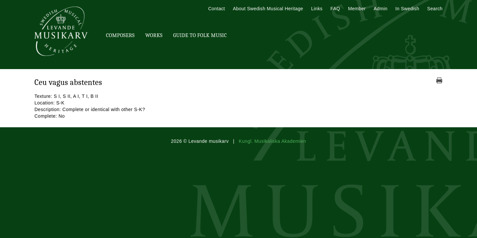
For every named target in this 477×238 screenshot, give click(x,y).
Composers (120, 35)
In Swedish (407, 8)
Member (357, 8)
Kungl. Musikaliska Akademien (272, 141)
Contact (216, 8)
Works (153, 35)
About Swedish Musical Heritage (268, 8)
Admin (380, 8)
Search (435, 8)
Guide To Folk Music (200, 35)
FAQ (335, 8)
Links (316, 8)
